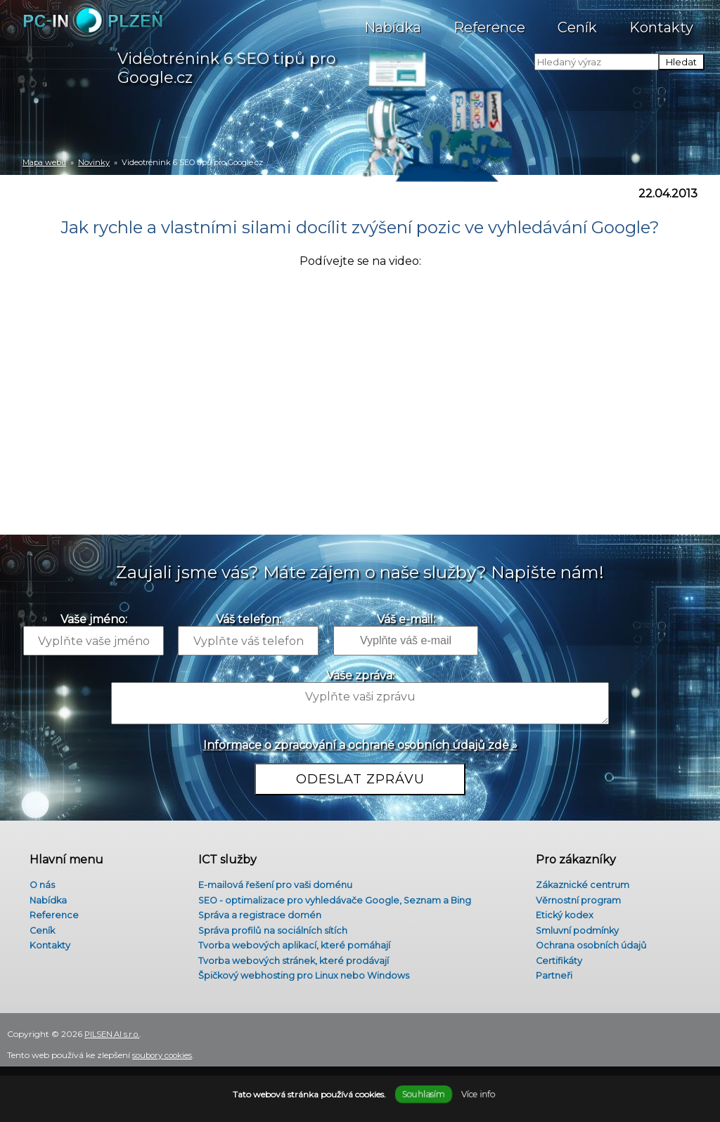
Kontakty (661, 20)
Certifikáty (554, 963)
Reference (489, 20)
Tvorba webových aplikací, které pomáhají (292, 947)
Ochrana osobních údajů (587, 947)
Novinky (94, 162)
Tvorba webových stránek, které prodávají (292, 963)
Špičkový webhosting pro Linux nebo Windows (305, 980)
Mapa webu (44, 162)
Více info (478, 1094)
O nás (36, 879)
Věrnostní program (574, 896)
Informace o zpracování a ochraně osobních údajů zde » (360, 745)
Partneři (549, 980)
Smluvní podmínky (574, 930)
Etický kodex (560, 913)
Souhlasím (423, 1094)
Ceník (577, 20)
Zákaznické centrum (579, 879)
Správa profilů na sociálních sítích (270, 930)
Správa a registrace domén (256, 913)
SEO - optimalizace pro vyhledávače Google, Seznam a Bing (339, 896)
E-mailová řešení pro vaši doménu (274, 879)
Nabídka (392, 20)
